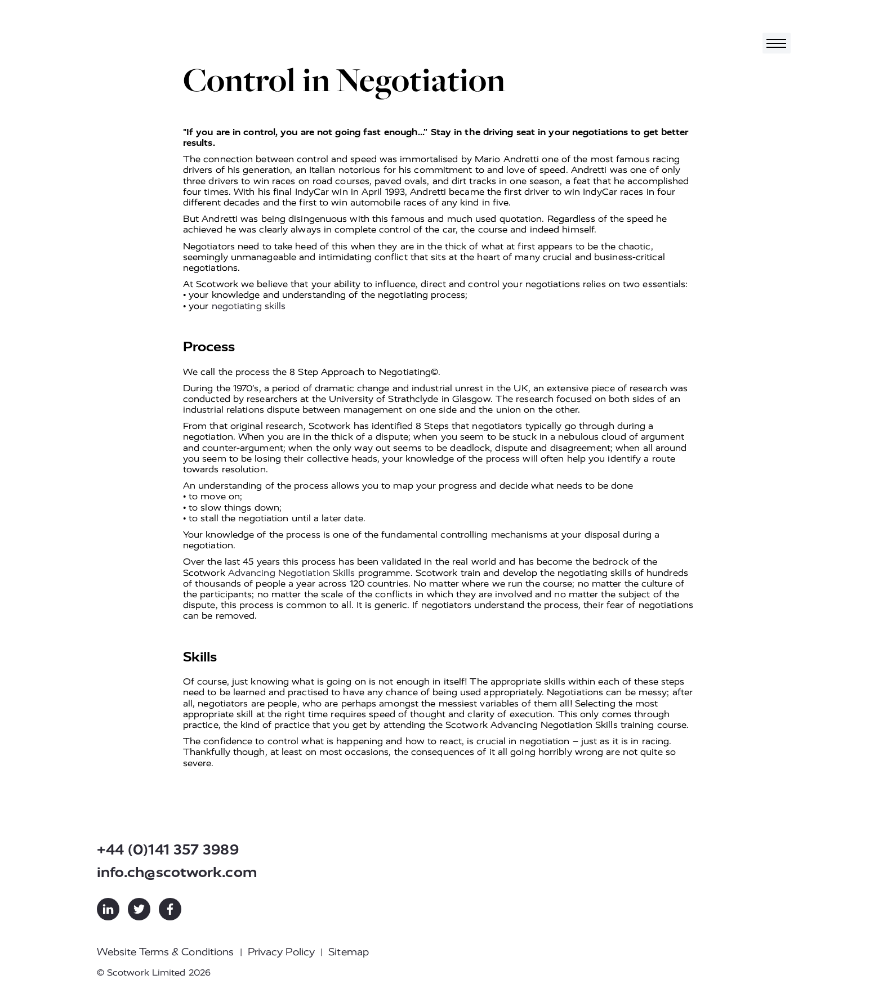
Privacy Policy (281, 952)
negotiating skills (249, 306)
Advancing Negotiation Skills (291, 572)
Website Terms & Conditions (165, 952)
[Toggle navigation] (776, 43)
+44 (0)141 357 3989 (168, 850)
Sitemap (348, 952)
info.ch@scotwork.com (177, 872)
